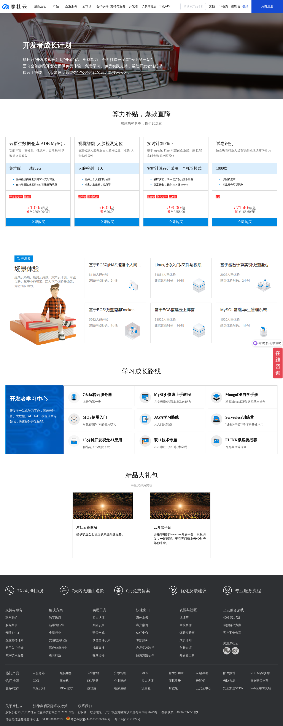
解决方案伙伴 (145, 655)
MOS (145, 673)
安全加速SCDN (233, 688)
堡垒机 (64, 680)
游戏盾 (91, 688)
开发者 (133, 6)
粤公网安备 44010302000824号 (91, 719)
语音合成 (98, 632)
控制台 (235, 6)
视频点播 (98, 655)
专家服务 (142, 640)
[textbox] (193, 6)
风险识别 (98, 625)
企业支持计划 (14, 640)
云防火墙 (229, 680)
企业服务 (71, 6)
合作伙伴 (102, 6)
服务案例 (11, 625)
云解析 (200, 680)
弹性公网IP (176, 673)
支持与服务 (118, 6)
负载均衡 (120, 673)
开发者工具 (187, 655)
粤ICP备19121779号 (127, 719)
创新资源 (186, 647)
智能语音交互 (259, 680)
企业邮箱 (93, 673)
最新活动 (40, 6)
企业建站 (120, 680)
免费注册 (267, 6)
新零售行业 (56, 625)
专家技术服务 (14, 655)
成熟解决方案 (232, 625)
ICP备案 (223, 6)
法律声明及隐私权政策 (50, 706)
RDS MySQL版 (260, 673)
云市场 (86, 6)
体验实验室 (187, 632)
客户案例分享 (232, 632)
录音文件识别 (101, 640)
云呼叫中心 (13, 632)
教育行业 (55, 655)
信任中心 (142, 632)
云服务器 (39, 673)
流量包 (146, 688)
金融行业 (55, 632)
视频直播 (98, 647)
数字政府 (55, 617)
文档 (212, 6)
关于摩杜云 (14, 706)
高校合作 (186, 625)
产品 (56, 6)
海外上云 (142, 617)
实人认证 (98, 617)
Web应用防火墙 (260, 688)
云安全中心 (203, 688)
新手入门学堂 (14, 647)
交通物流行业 (58, 640)
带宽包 (173, 688)
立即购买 (38, 222)
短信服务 (66, 673)
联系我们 (11, 617)
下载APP (164, 6)
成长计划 (186, 640)
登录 (245, 6)
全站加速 (202, 673)
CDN (36, 680)
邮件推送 (229, 673)
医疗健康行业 (58, 647)
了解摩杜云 (149, 6)
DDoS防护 (66, 688)
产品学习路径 (145, 647)
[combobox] (193, 6)
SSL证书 (92, 680)
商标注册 (175, 680)
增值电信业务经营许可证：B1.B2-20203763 (34, 719)
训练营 (184, 617)
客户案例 (142, 625)
